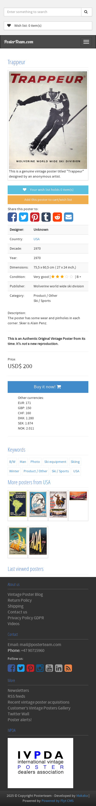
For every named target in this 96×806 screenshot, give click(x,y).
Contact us (17, 612)
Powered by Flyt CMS (57, 801)
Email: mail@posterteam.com (34, 645)
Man (23, 462)
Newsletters (18, 690)
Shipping (16, 606)
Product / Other (35, 471)
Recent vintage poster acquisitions (38, 702)
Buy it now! (47, 387)
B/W (12, 462)
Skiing (75, 462)
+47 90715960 (32, 650)
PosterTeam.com (18, 42)
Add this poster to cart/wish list (48, 199)
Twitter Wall (18, 714)
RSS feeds (16, 696)
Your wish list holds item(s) (48, 189)
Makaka (82, 796)
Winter (14, 471)
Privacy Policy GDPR (26, 618)
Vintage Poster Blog (25, 594)
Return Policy (20, 600)
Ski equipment (55, 462)
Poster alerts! (20, 720)
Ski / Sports (60, 471)
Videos (13, 624)
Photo (35, 462)
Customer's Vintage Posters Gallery (39, 708)
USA (37, 239)
